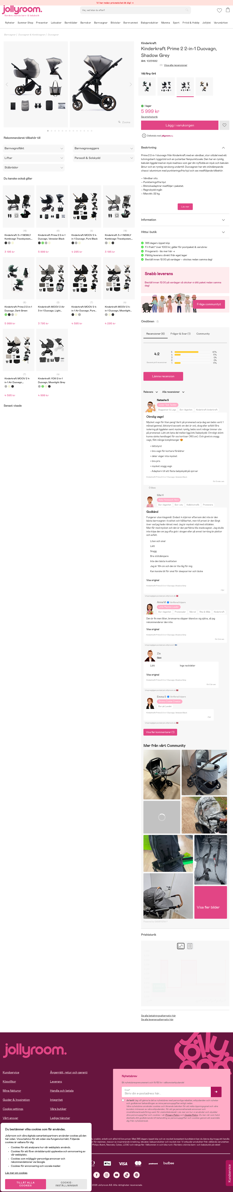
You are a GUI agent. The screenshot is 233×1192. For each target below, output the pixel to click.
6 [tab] (66, 131)
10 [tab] (80, 131)
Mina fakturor (12, 1091)
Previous (6, 84)
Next (130, 84)
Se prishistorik (149, 116)
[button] (219, 13)
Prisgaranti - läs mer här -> (160, 251)
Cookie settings (13, 1109)
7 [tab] (70, 131)
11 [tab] (84, 131)
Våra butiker (58, 1109)
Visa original (152, 580)
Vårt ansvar (10, 1118)
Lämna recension (163, 376)
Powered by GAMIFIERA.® (155, 921)
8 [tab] (73, 131)
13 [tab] (91, 131)
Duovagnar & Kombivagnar (31, 34)
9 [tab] (77, 131)
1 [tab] (48, 131)
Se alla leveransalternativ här (157, 1019)
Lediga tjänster (60, 1118)
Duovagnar (53, 34)
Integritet (56, 1100)
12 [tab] (88, 131)
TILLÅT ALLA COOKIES (28, 1180)
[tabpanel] (36, 84)
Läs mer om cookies (19, 1168)
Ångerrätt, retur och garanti (69, 1072)
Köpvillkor (9, 1081)
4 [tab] (59, 131)
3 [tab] (55, 131)
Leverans (56, 1081)
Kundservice (11, 1072)
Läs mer (185, 206)
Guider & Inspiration (16, 1100)
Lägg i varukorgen (180, 125)
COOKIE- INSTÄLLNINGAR (70, 1180)
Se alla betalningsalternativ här (158, 1015)
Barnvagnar (9, 34)
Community (203, 333)
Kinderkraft (148, 43)
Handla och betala (62, 1091)
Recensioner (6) (155, 333)
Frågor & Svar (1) (181, 333)
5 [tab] (62, 131)
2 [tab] (51, 131)
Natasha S (163, 400)
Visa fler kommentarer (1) (160, 732)
